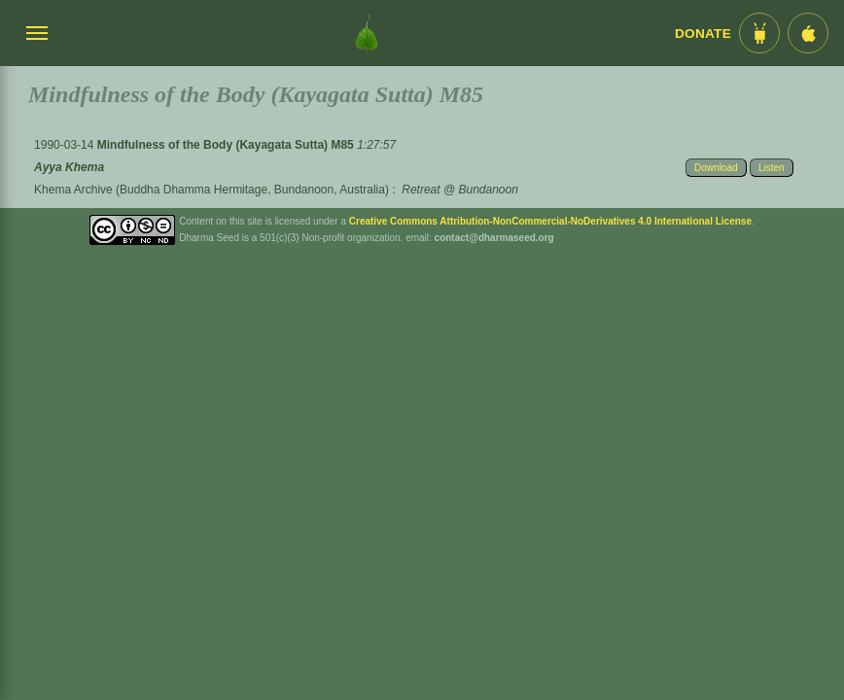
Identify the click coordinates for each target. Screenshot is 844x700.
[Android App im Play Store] (759, 33)
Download (715, 167)
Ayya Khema (69, 167)
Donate (703, 33)
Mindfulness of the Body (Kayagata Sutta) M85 (227, 145)
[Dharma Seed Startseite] (366, 33)
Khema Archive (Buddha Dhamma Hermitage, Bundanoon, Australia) (211, 189)
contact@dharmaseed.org (494, 237)
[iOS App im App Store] (808, 33)
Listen (771, 167)
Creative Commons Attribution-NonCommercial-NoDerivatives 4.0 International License (550, 221)
